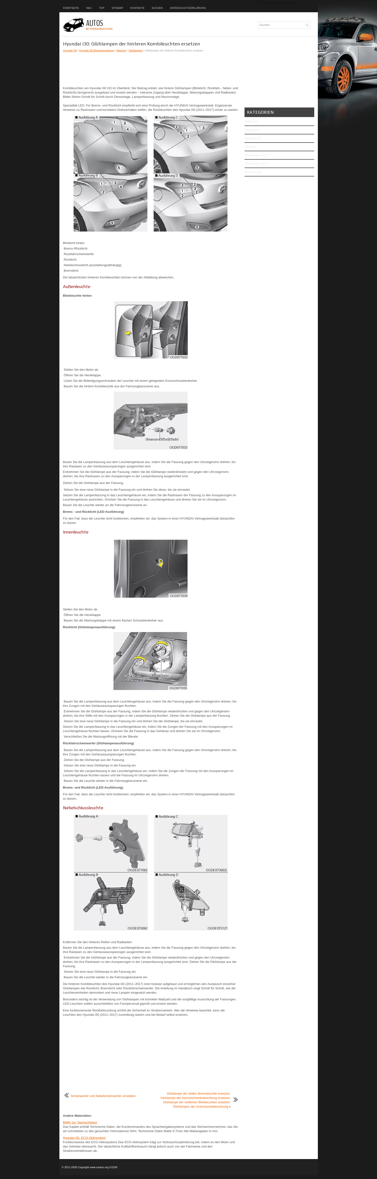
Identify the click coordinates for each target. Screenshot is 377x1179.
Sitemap (117, 7)
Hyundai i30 (70, 50)
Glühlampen (135, 50)
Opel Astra (252, 130)
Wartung (121, 50)
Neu (89, 7)
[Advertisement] (151, 69)
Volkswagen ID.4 (256, 163)
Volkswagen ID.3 (256, 155)
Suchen (157, 7)
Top (101, 7)
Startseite (71, 7)
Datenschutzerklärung (188, 7)
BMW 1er (251, 121)
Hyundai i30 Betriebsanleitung (96, 50)
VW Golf (250, 147)
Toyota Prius (253, 172)
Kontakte (137, 7)
